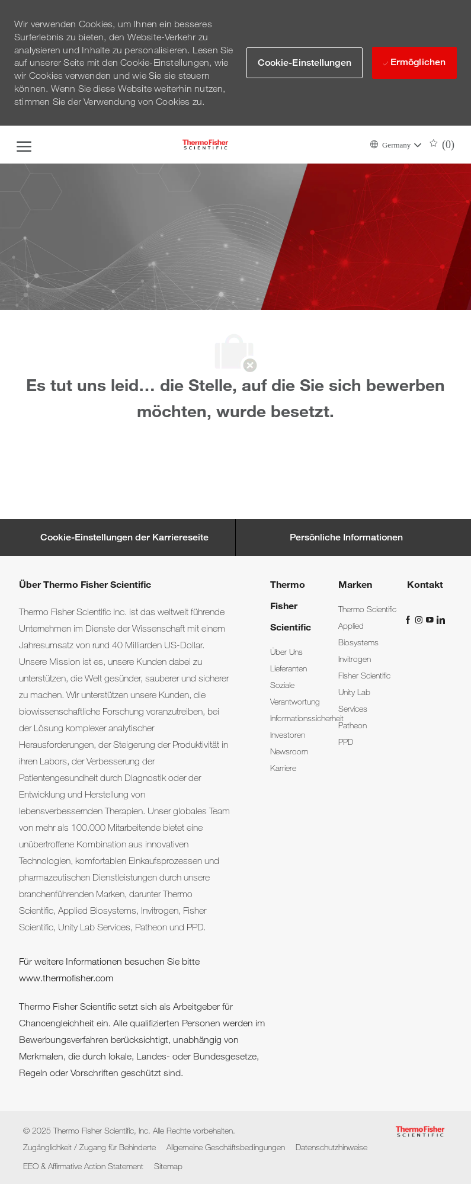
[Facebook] (409, 618)
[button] (395, 144)
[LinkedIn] (440, 618)
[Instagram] (420, 618)
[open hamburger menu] (24, 144)
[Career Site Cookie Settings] (124, 537)
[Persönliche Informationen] (346, 537)
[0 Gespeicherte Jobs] (442, 144)
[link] (286, 651)
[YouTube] (430, 618)
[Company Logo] (205, 144)
